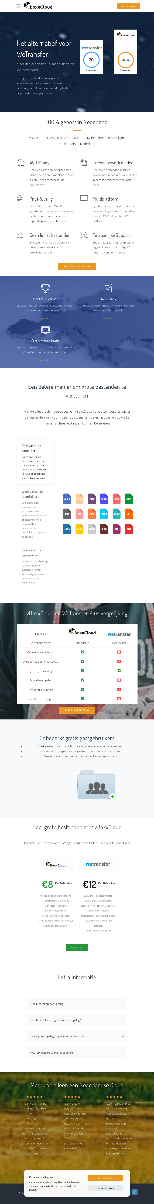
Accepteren (105, 1178)
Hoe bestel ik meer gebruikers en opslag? (55, 1020)
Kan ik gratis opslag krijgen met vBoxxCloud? (57, 1036)
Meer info (45, 318)
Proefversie (128, 6)
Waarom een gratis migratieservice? (52, 1052)
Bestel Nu (76, 947)
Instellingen (105, 1188)
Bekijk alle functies (77, 266)
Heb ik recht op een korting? (47, 1003)
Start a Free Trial (77, 710)
